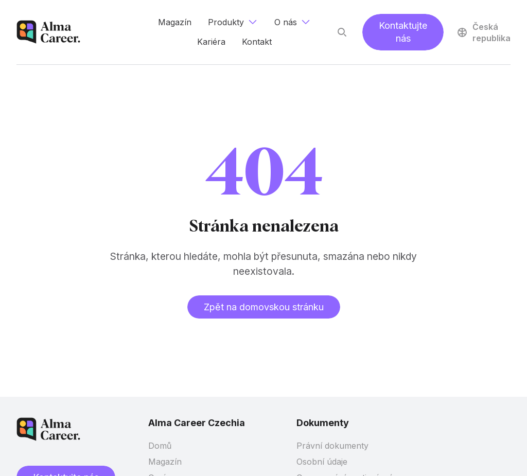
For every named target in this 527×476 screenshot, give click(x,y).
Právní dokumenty (332, 445)
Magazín (165, 461)
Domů (159, 445)
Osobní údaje (321, 461)
